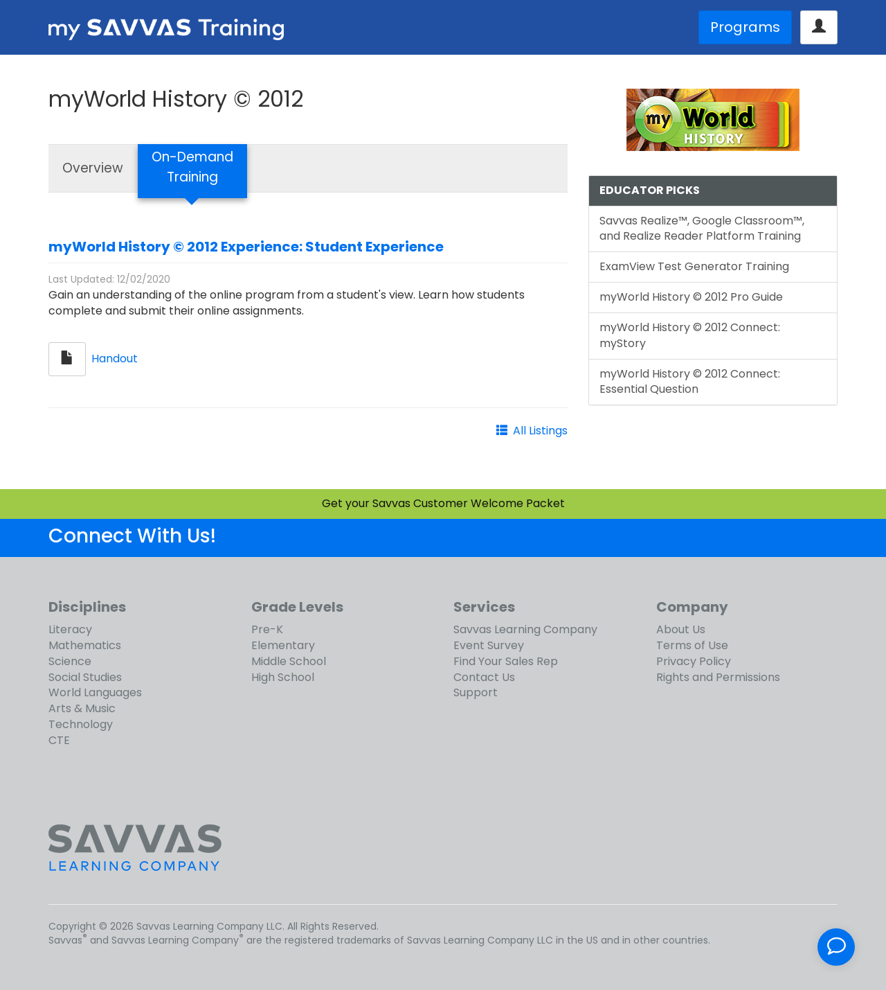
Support (475, 692)
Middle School (288, 661)
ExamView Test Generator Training (694, 266)
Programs (745, 27)
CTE (59, 740)
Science (69, 661)
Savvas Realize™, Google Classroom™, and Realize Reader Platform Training (701, 229)
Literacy (70, 629)
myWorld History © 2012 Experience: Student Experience (246, 246)
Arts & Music (82, 708)
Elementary (283, 645)
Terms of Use (692, 645)
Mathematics (84, 645)
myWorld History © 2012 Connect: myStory (689, 335)
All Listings (540, 431)
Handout (114, 358)
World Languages (95, 692)
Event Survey (488, 645)
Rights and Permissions (718, 677)
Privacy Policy (693, 661)
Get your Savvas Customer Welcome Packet (443, 503)
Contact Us (484, 677)
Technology (80, 724)
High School (282, 677)
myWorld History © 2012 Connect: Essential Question (689, 382)
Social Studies (85, 677)
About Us (680, 629)
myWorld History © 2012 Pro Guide (691, 297)
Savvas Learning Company (525, 629)
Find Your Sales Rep (505, 661)
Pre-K (267, 629)
